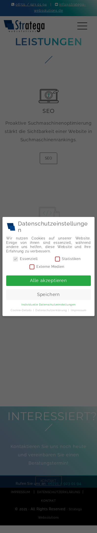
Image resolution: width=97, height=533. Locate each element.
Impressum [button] (78, 309)
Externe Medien (47, 266)
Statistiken (67, 259)
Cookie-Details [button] (22, 309)
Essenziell (26, 259)
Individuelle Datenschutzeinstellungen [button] (48, 304)
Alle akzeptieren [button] (48, 280)
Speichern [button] (48, 294)
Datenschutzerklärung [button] (52, 309)
